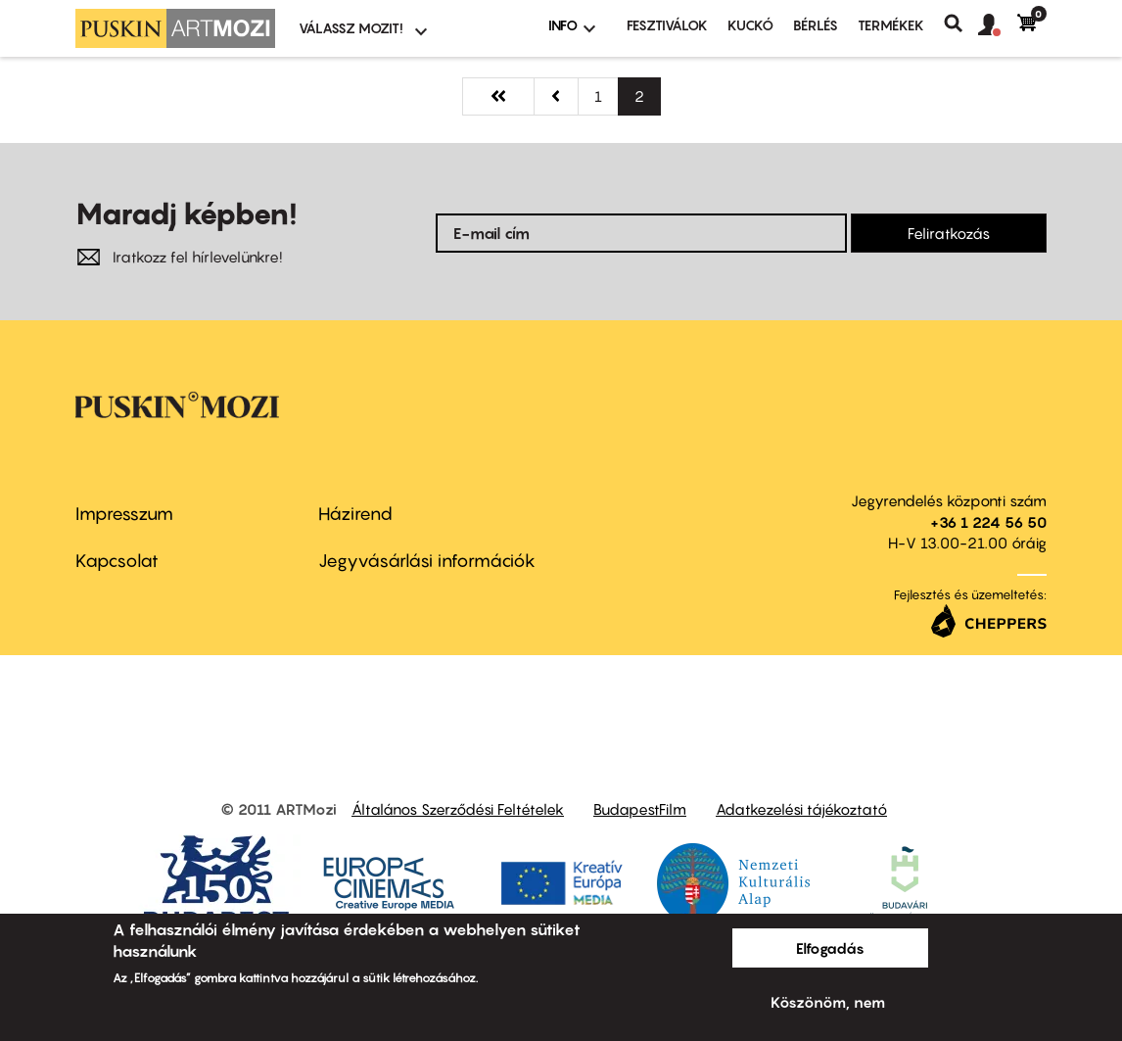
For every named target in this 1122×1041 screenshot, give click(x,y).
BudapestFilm (639, 809)
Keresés (961, 23)
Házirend (355, 513)
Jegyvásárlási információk (427, 560)
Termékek (891, 25)
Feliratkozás (949, 233)
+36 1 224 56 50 (988, 522)
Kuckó (750, 25)
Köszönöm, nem (828, 1002)
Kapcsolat (117, 560)
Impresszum (124, 513)
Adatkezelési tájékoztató (801, 809)
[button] (997, 25)
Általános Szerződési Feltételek (457, 809)
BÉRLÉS (815, 25)
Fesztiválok (667, 25)
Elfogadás (830, 948)
